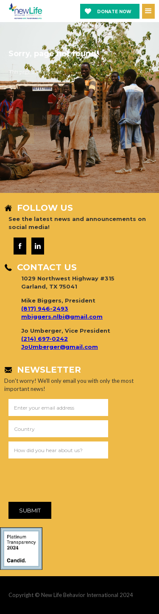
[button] (148, 11)
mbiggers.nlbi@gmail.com (62, 316)
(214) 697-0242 (44, 338)
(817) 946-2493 (44, 308)
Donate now (114, 11)
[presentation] (72, 481)
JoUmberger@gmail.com (59, 346)
